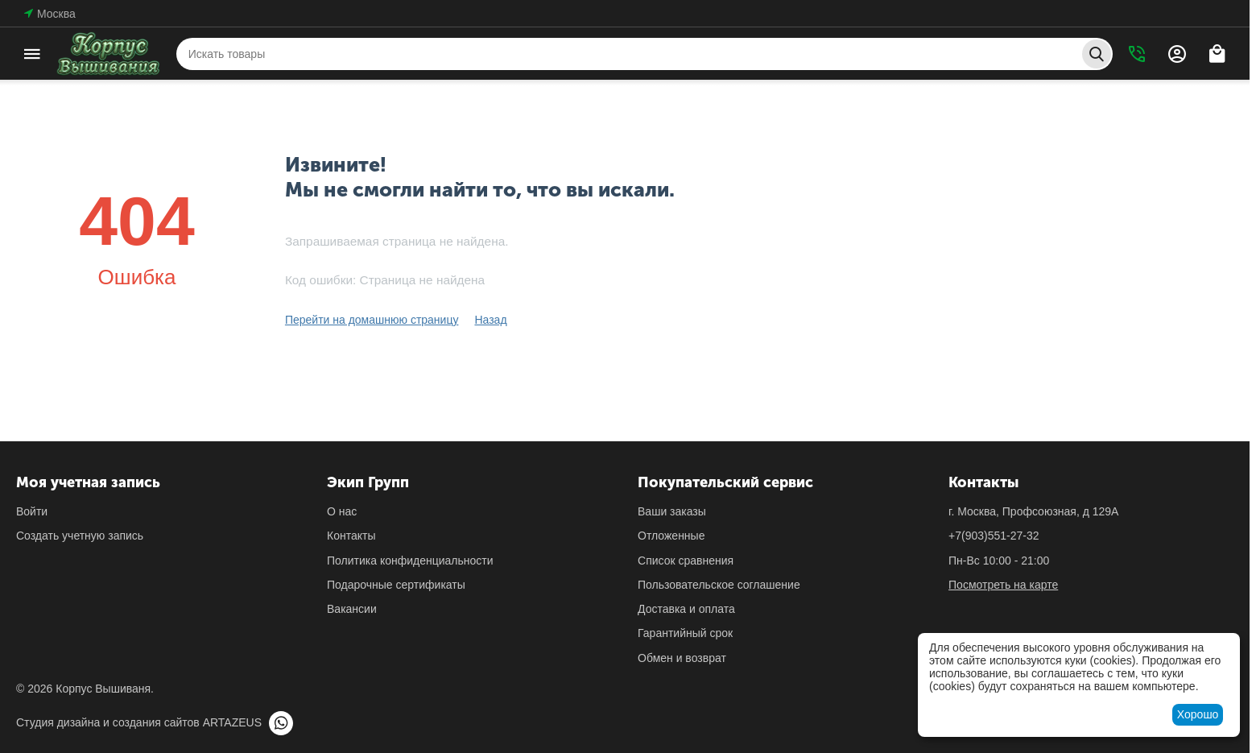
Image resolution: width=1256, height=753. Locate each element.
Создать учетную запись (79, 535)
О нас (342, 511)
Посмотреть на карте (1003, 584)
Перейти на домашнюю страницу (372, 319)
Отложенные (671, 535)
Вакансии (352, 608)
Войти (32, 511)
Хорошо (1198, 714)
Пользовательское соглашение (719, 584)
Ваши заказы (672, 511)
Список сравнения (685, 560)
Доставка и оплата (686, 608)
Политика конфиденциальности (410, 560)
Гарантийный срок (685, 633)
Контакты (351, 535)
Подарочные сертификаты (396, 584)
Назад (490, 319)
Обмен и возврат (682, 658)
